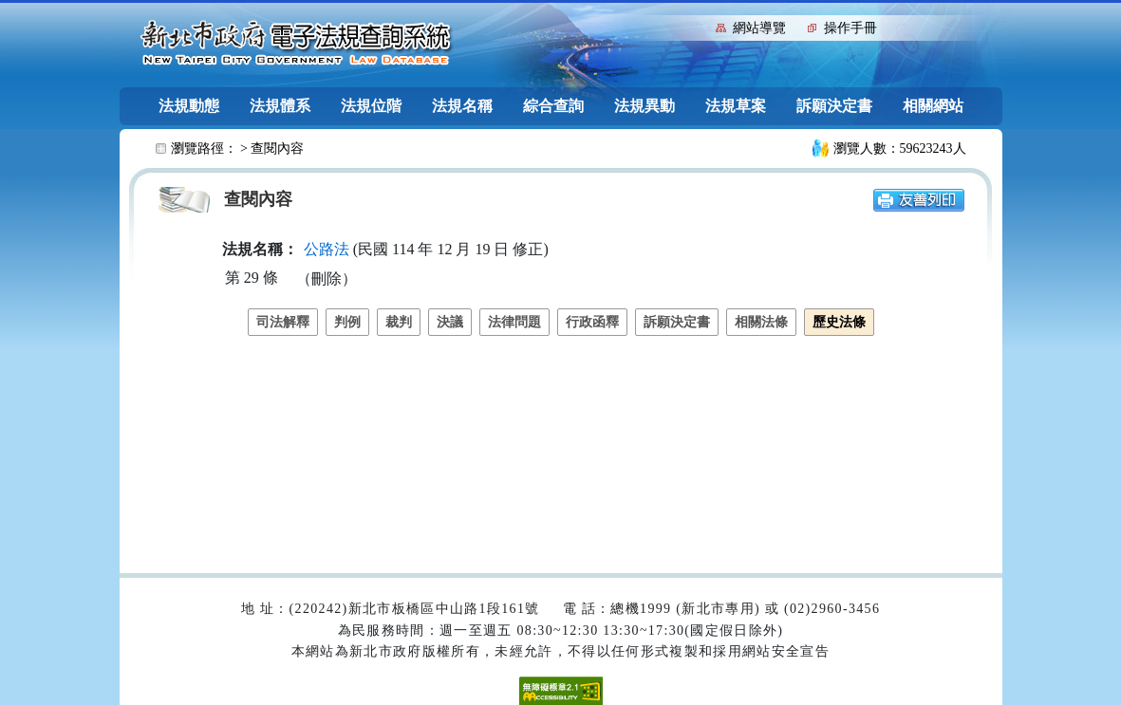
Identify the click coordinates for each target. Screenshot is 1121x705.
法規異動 (644, 106)
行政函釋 (592, 322)
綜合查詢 (553, 106)
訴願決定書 (834, 106)
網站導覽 (759, 28)
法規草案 (735, 106)
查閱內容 (277, 148)
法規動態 (189, 106)
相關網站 (933, 106)
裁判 (398, 322)
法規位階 (371, 106)
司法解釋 (282, 322)
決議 (450, 322)
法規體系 (280, 106)
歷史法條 (839, 322)
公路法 (326, 249)
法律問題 (514, 322)
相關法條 (761, 322)
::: (697, 26)
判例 (347, 322)
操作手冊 (850, 28)
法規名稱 (462, 106)
